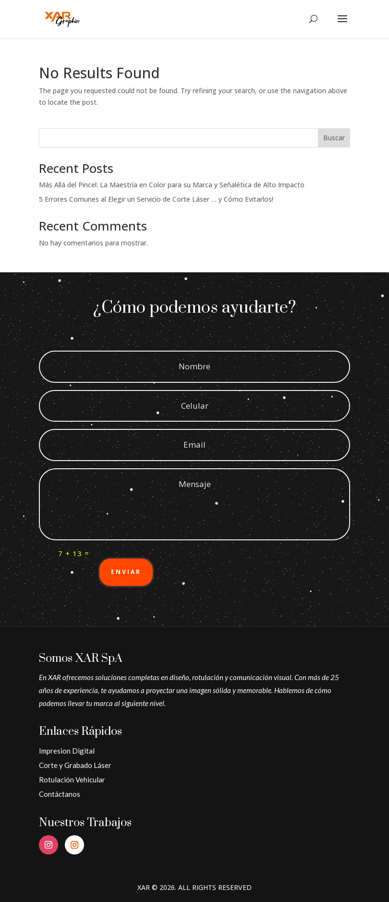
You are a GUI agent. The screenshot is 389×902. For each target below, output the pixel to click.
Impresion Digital (67, 750)
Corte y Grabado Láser (75, 765)
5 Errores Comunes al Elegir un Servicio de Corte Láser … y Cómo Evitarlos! (156, 199)
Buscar (334, 137)
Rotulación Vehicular (72, 779)
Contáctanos (59, 794)
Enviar (126, 572)
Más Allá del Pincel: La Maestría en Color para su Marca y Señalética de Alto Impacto (171, 184)
